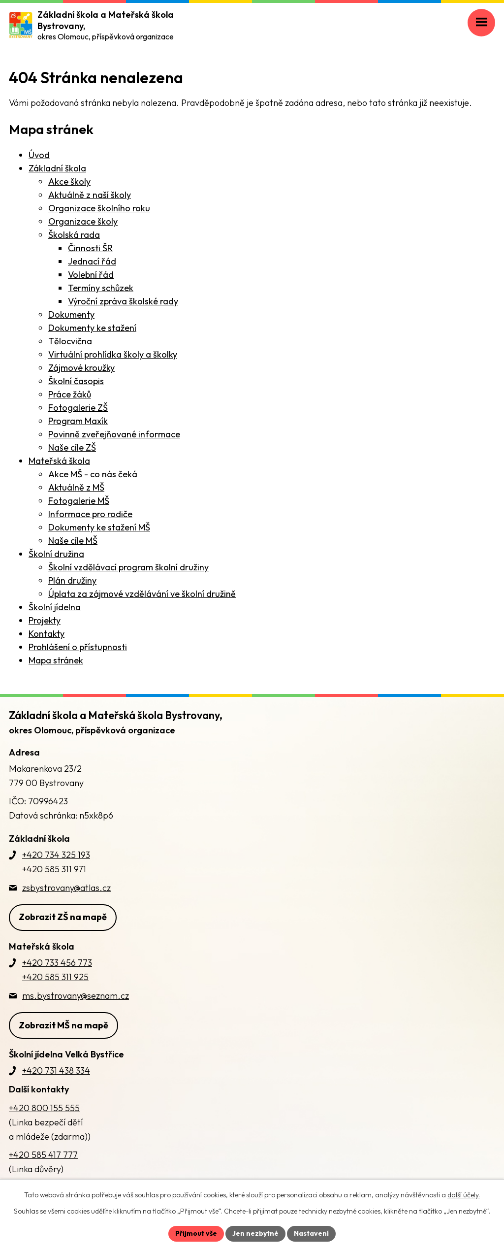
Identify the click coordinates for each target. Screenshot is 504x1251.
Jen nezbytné (255, 1233)
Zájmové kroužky (81, 367)
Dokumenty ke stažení (92, 327)
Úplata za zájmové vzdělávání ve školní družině (142, 593)
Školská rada (74, 234)
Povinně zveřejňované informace (114, 434)
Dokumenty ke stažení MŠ (99, 527)
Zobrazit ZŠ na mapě (63, 916)
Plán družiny (72, 580)
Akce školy (69, 181)
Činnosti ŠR (90, 248)
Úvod (39, 155)
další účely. (463, 1194)
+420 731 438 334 (56, 1070)
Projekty (45, 620)
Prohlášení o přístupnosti (78, 647)
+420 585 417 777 (43, 1154)
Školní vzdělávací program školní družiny (128, 567)
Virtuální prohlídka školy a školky (112, 354)
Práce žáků (69, 394)
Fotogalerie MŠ (78, 500)
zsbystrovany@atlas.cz (66, 887)
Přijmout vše (196, 1233)
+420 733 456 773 (57, 962)
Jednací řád (92, 261)
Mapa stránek (56, 660)
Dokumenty (71, 314)
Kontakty (46, 633)
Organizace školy (83, 221)
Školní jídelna (55, 607)
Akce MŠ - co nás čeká (92, 474)
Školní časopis (76, 381)
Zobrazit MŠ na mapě (63, 1025)
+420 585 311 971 (54, 869)
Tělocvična (70, 341)
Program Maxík (78, 421)
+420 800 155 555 (44, 1108)
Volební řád (91, 274)
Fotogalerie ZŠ (78, 407)
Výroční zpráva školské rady (123, 301)
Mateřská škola (59, 460)
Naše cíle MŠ (72, 540)
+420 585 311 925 (55, 977)
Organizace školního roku (99, 208)
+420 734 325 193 (56, 854)
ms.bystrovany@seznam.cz (75, 995)
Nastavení (311, 1233)
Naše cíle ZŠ (72, 447)
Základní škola (57, 168)
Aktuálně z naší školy (89, 194)
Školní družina (56, 554)
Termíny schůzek (100, 288)
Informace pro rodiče (90, 514)
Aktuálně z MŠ (76, 487)
